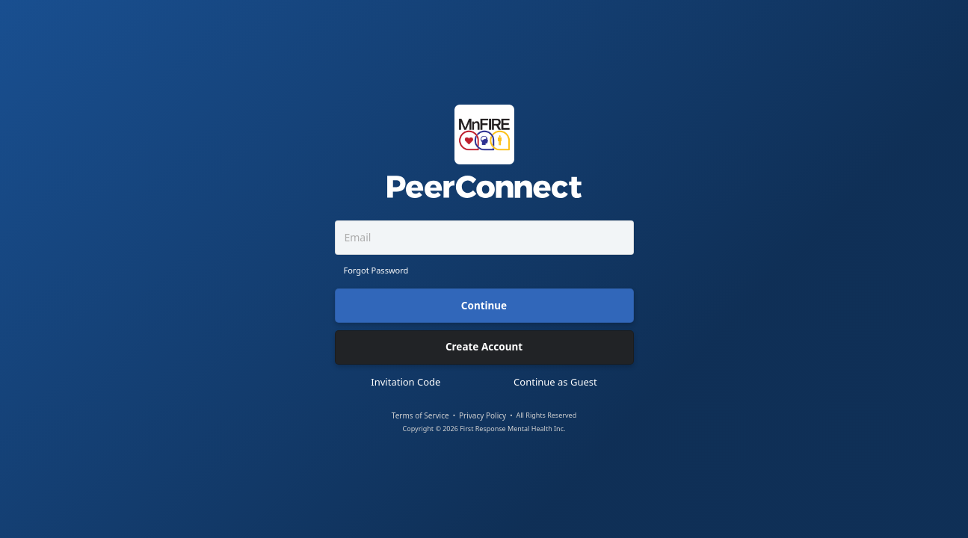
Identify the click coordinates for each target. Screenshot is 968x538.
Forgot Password (376, 270)
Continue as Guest (555, 382)
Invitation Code (405, 382)
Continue (484, 305)
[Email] (484, 237)
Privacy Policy (482, 416)
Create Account (484, 346)
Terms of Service (420, 416)
